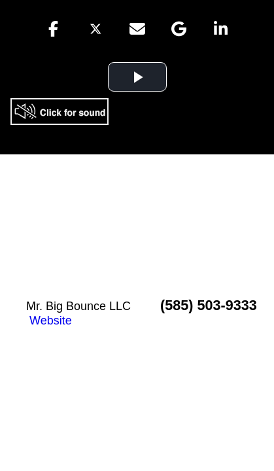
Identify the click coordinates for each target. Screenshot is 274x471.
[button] (53, 28)
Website (50, 320)
